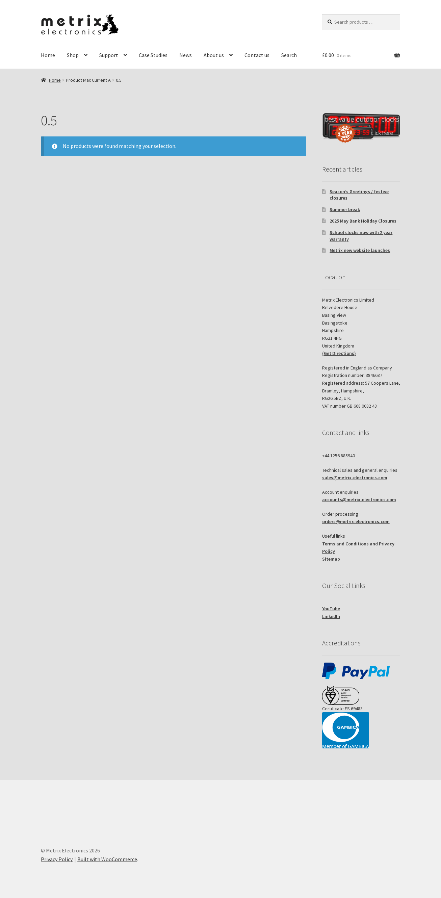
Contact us (256, 55)
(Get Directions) (339, 353)
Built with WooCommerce (107, 859)
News (185, 55)
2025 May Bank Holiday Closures (363, 221)
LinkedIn (331, 616)
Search (289, 55)
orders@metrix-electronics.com (356, 521)
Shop (73, 55)
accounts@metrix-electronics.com (359, 499)
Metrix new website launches (360, 250)
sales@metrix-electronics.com (354, 477)
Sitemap (331, 559)
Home (48, 55)
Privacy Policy (57, 859)
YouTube (331, 609)
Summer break (345, 209)
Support (108, 55)
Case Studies (153, 55)
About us (214, 55)
